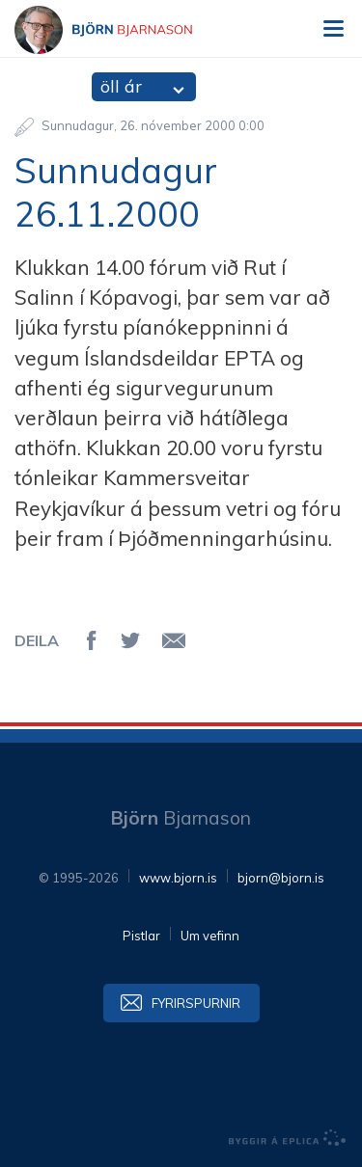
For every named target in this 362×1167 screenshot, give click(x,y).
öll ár (121, 86)
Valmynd (333, 29)
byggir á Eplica (288, 1138)
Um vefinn (210, 935)
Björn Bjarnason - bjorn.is (120, 30)
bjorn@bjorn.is (280, 877)
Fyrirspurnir (196, 1003)
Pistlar (141, 935)
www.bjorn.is (178, 877)
